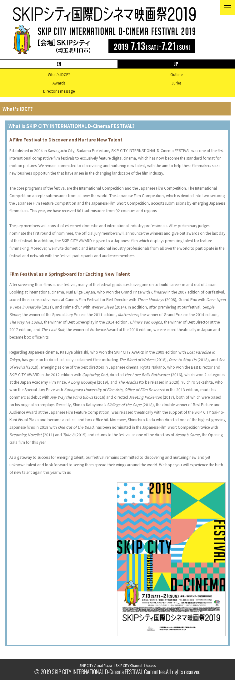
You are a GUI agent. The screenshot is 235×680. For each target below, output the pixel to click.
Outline (176, 74)
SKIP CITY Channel (129, 665)
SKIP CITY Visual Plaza (95, 665)
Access (151, 665)
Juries (176, 82)
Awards (58, 82)
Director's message (59, 91)
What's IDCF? (59, 74)
